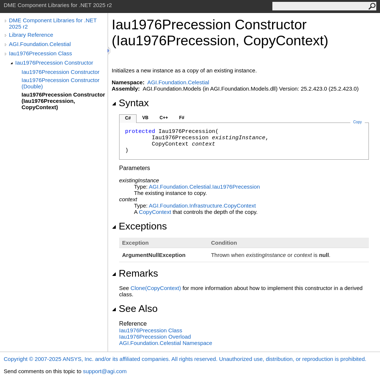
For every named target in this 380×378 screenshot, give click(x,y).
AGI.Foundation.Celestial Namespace (165, 343)
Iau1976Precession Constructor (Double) (60, 83)
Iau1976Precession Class (40, 53)
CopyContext (155, 212)
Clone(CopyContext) (156, 288)
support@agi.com (105, 371)
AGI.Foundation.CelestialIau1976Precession (204, 186)
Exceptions (139, 226)
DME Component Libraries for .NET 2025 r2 (52, 23)
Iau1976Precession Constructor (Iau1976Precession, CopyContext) (63, 100)
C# (128, 118)
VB (145, 117)
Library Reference (31, 35)
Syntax (130, 102)
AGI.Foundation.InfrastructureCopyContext (202, 205)
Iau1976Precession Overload (155, 336)
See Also (135, 308)
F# (181, 117)
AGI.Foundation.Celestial (40, 44)
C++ (164, 117)
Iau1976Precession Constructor (54, 62)
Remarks (135, 273)
